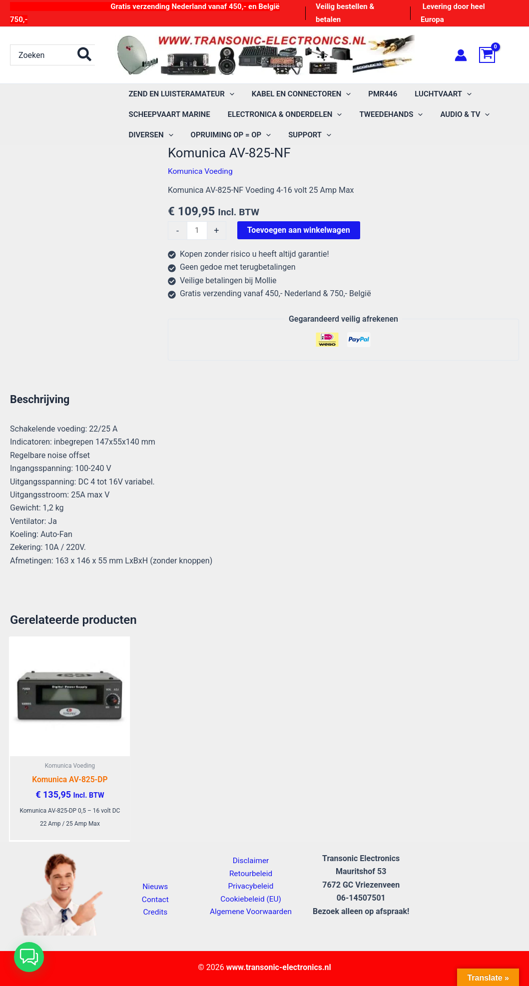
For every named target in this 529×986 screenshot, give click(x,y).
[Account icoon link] (461, 55)
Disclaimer (250, 859)
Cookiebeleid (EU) (250, 898)
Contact (155, 899)
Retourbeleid (250, 872)
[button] (29, 957)
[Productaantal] (197, 230)
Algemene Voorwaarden (250, 912)
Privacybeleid (250, 885)
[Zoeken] (84, 55)
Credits (155, 912)
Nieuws (155, 886)
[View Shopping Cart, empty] (499, 55)
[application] (228, 94)
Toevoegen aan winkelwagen (299, 230)
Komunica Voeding (201, 171)
